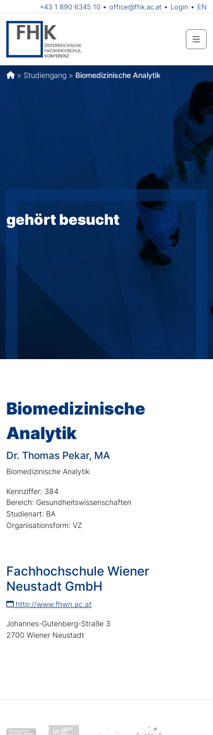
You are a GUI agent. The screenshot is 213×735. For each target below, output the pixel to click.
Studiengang (45, 75)
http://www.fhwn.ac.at (49, 604)
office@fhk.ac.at (135, 7)
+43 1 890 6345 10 (70, 7)
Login (179, 7)
